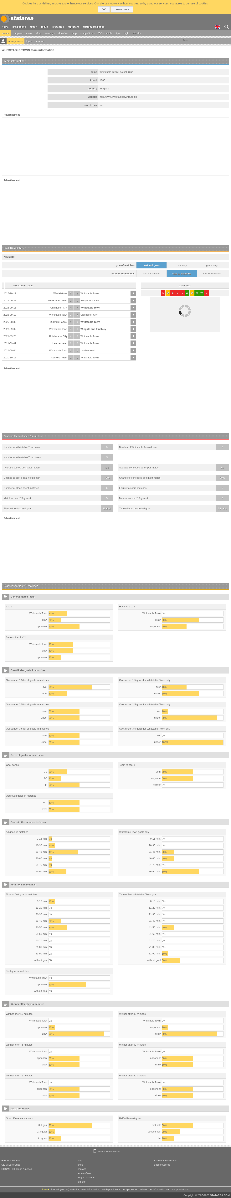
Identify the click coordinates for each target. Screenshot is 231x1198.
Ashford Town (59, 357)
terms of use (84, 1173)
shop (38, 33)
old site (137, 33)
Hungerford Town (90, 300)
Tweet (185, 40)
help (74, 33)
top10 (44, 26)
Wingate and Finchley (93, 329)
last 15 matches (212, 273)
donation (63, 33)
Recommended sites (165, 1160)
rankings (50, 33)
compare (17, 33)
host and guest (151, 265)
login (126, 33)
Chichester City (58, 307)
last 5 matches (151, 273)
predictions (19, 26)
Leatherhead (60, 343)
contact (82, 1169)
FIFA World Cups (10, 1160)
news (29, 33)
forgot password (86, 1177)
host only (182, 265)
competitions (87, 33)
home (5, 26)
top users (73, 26)
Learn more (122, 9)
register (40, 41)
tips (118, 33)
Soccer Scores (162, 1164)
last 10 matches (181, 273)
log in (29, 41)
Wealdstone (60, 293)
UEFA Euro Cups (10, 1164)
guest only (212, 265)
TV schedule (105, 33)
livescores (58, 26)
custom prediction (94, 26)
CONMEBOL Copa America (16, 1169)
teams (5, 33)
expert (33, 26)
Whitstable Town (89, 293)
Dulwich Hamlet (58, 321)
